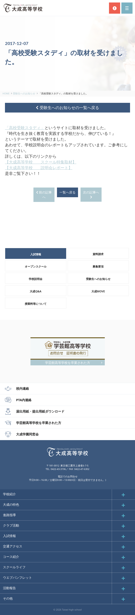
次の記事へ (91, 194)
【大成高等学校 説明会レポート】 (38, 167)
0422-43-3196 (58, 469)
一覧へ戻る (67, 192)
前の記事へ (44, 194)
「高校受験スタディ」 (25, 127)
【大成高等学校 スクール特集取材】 (40, 162)
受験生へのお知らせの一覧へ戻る (67, 107)
